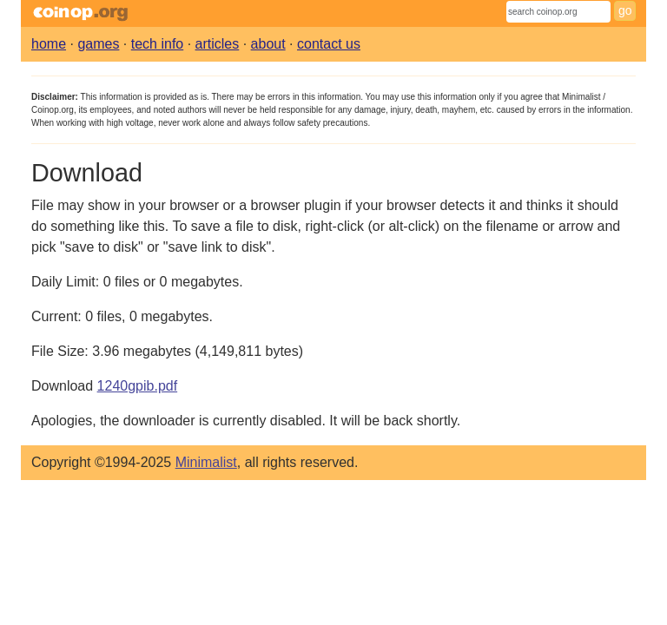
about (268, 43)
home (48, 43)
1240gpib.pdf (137, 385)
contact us (328, 43)
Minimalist (206, 462)
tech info (157, 43)
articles (217, 43)
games (98, 43)
